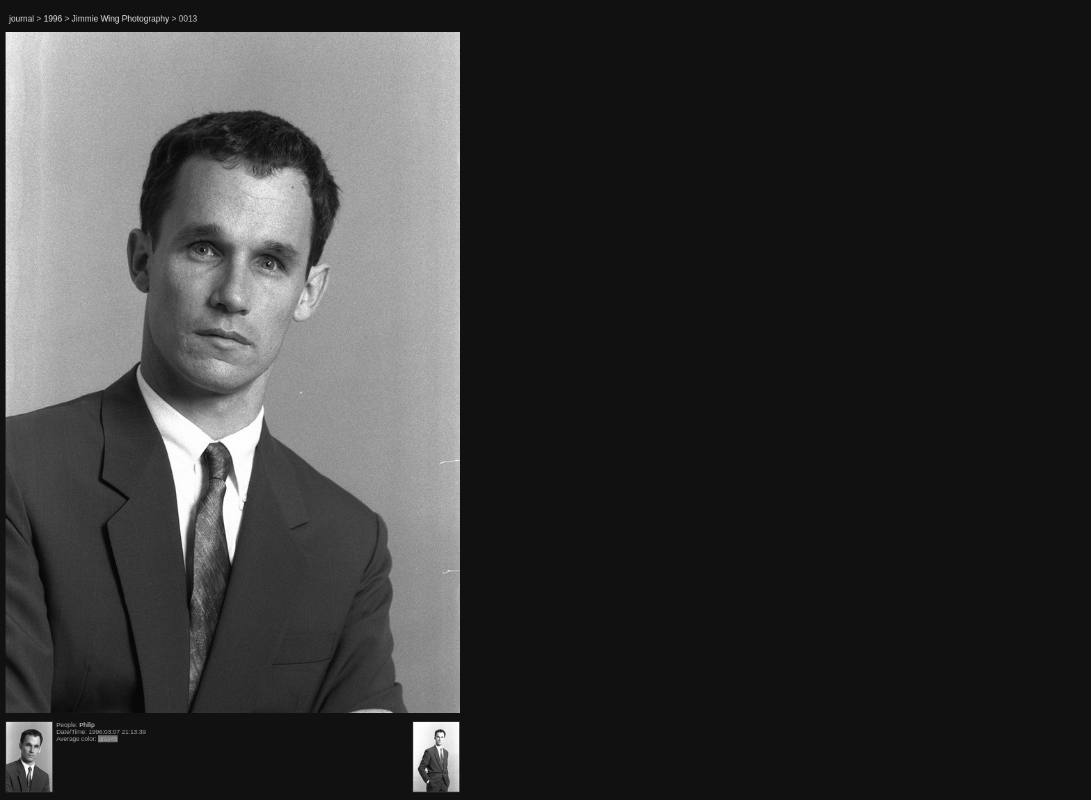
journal (21, 19)
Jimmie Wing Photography (120, 19)
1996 (53, 19)
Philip (87, 724)
